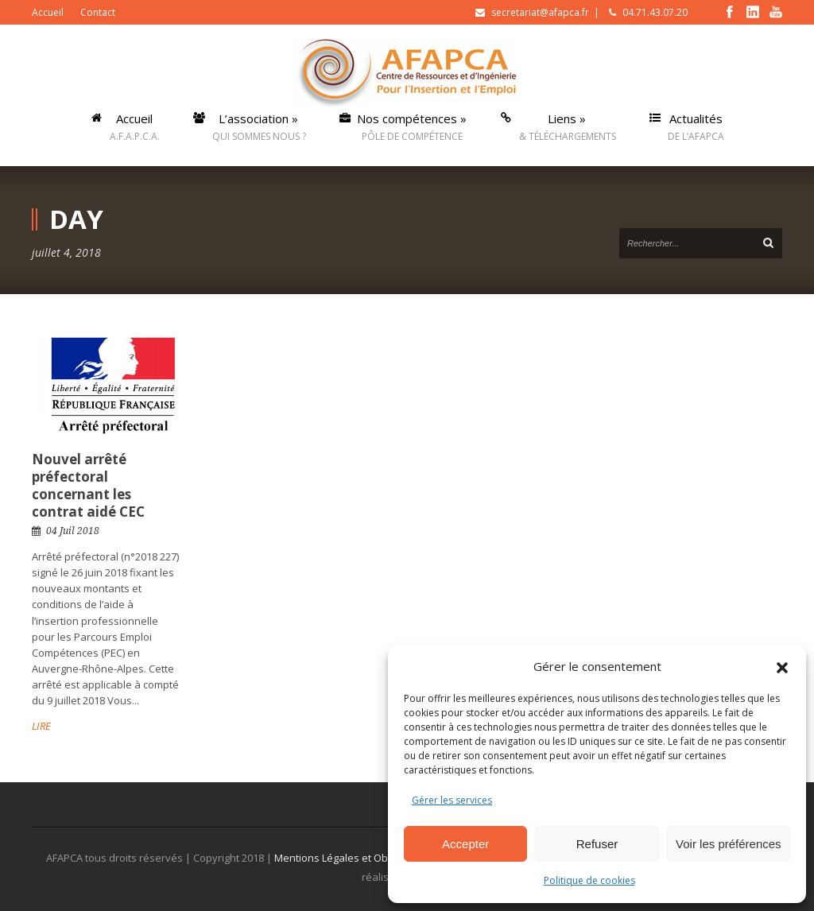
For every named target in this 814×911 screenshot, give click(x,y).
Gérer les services (452, 800)
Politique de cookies (589, 880)
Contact (97, 12)
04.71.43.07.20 (655, 12)
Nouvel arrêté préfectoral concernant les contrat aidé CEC (88, 485)
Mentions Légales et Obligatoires (354, 858)
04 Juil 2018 (72, 531)
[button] (782, 666)
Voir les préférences (728, 844)
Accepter (465, 844)
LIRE (41, 726)
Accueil (48, 12)
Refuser (597, 844)
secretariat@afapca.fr (540, 12)
